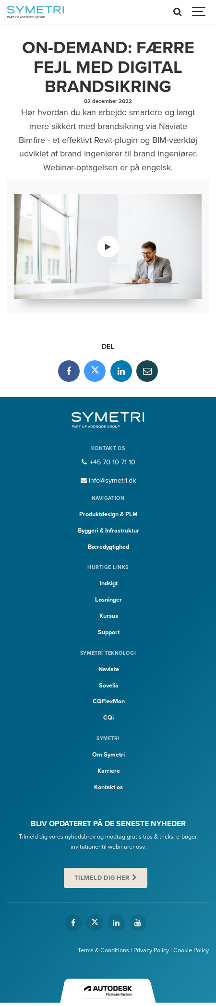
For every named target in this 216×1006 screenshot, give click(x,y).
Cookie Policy (191, 950)
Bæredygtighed (108, 547)
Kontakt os (108, 787)
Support (109, 632)
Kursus (108, 616)
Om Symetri (108, 754)
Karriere (108, 771)
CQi (108, 718)
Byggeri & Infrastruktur (108, 530)
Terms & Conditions (103, 950)
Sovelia (109, 685)
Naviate (108, 669)
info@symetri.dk (108, 480)
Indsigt (109, 583)
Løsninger (108, 600)
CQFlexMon (109, 701)
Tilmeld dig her (102, 878)
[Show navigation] (199, 12)
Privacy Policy (151, 950)
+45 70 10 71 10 (108, 462)
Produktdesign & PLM (108, 514)
